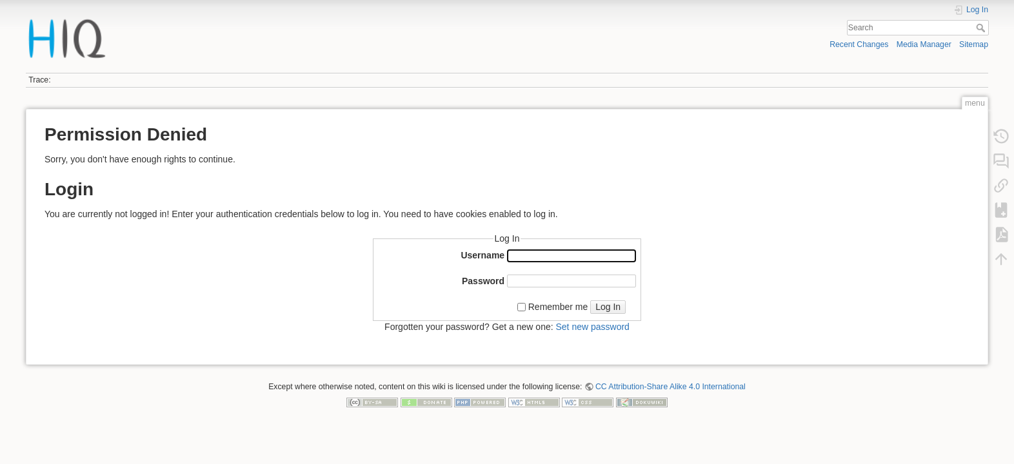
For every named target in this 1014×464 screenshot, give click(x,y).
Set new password (592, 327)
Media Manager (924, 44)
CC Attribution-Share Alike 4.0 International (670, 386)
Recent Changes (859, 44)
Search (982, 27)
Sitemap (973, 44)
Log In (608, 307)
